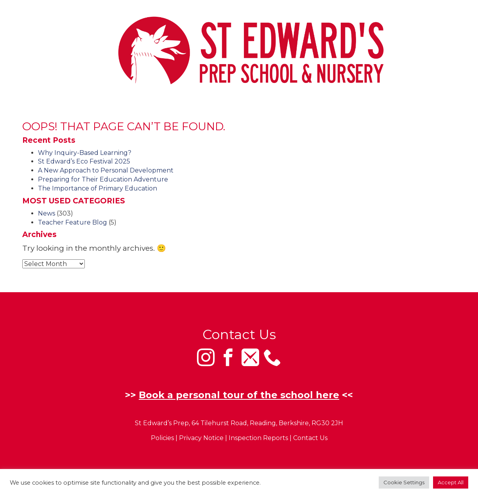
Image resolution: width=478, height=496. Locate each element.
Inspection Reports (258, 438)
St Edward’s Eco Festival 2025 (84, 161)
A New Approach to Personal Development (106, 170)
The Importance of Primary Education (97, 188)
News (46, 213)
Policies (162, 438)
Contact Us (310, 438)
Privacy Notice (201, 438)
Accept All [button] (451, 482)
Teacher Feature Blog (72, 222)
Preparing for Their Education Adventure (103, 179)
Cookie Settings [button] (403, 482)
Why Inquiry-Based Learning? (84, 152)
